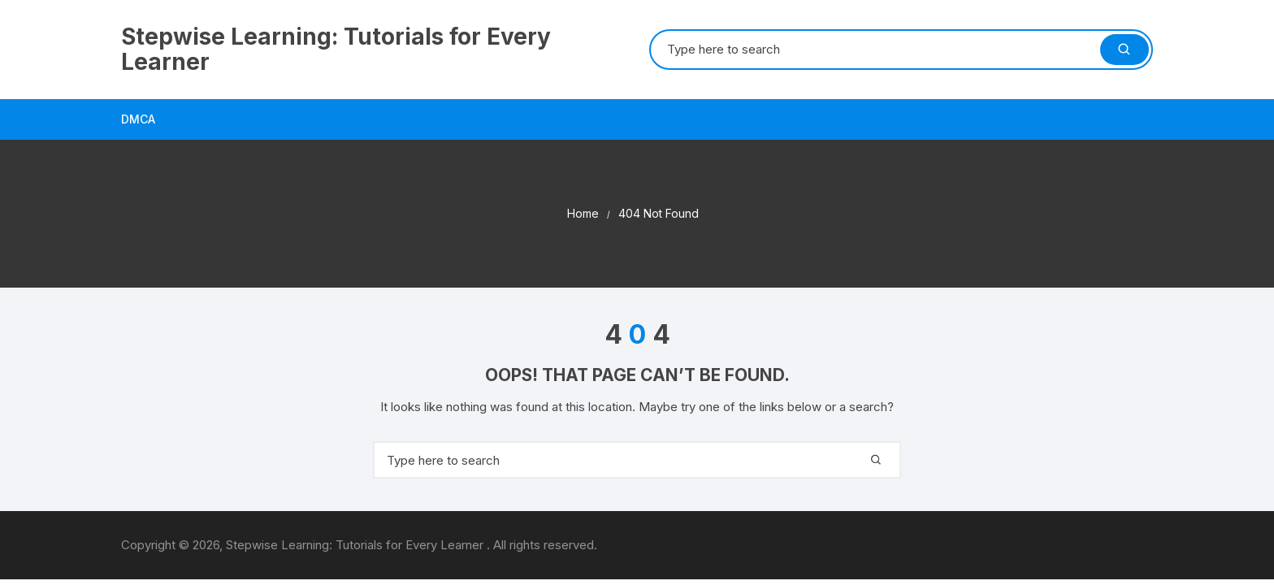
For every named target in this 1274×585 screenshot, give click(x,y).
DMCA (138, 119)
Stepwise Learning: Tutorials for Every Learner (336, 49)
